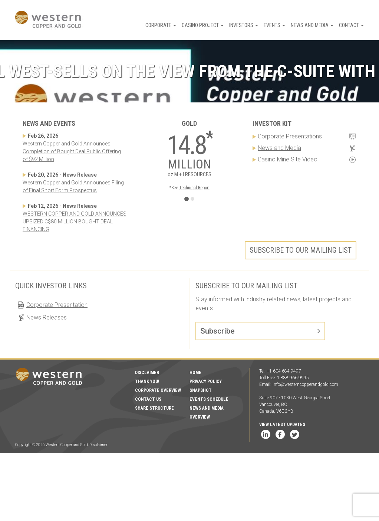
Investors (243, 25)
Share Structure (154, 408)
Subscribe (217, 331)
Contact (351, 25)
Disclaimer (147, 372)
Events (274, 25)
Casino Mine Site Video (287, 159)
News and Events (49, 123)
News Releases (46, 317)
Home (195, 372)
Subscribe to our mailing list (301, 250)
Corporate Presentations (290, 136)
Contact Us (148, 399)
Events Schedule (209, 399)
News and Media (312, 25)
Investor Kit (272, 123)
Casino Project (203, 25)
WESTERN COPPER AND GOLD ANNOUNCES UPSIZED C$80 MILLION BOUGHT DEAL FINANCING (74, 221)
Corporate (160, 25)
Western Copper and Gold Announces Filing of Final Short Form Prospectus (73, 186)
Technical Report (194, 187)
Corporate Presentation (57, 304)
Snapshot (201, 390)
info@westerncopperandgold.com (305, 384)
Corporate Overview (158, 390)
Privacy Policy (206, 381)
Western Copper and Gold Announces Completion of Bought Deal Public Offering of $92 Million (72, 151)
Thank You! (147, 381)
